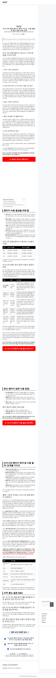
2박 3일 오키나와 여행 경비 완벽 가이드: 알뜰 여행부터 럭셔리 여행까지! (20, 656)
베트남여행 (44, 613)
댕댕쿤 (4, 2)
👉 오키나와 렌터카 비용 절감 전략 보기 (19, 349)
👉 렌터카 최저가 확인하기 (19, 159)
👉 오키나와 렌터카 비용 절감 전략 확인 (19, 423)
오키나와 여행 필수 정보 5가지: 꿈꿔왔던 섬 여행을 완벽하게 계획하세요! (20, 655)
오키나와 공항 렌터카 (23, 653)
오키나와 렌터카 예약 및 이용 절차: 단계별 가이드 (14, 204)
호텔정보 (44, 622)
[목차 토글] (23, 200)
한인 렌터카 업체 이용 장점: (10, 203)
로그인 (14, 668)
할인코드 (44, 620)
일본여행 (13, 653)
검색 (51, 604)
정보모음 (44, 618)
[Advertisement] (48, 647)
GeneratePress (33, 676)
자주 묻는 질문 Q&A (8, 206)
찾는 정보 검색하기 (46, 601)
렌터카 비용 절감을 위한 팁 (9, 201)
